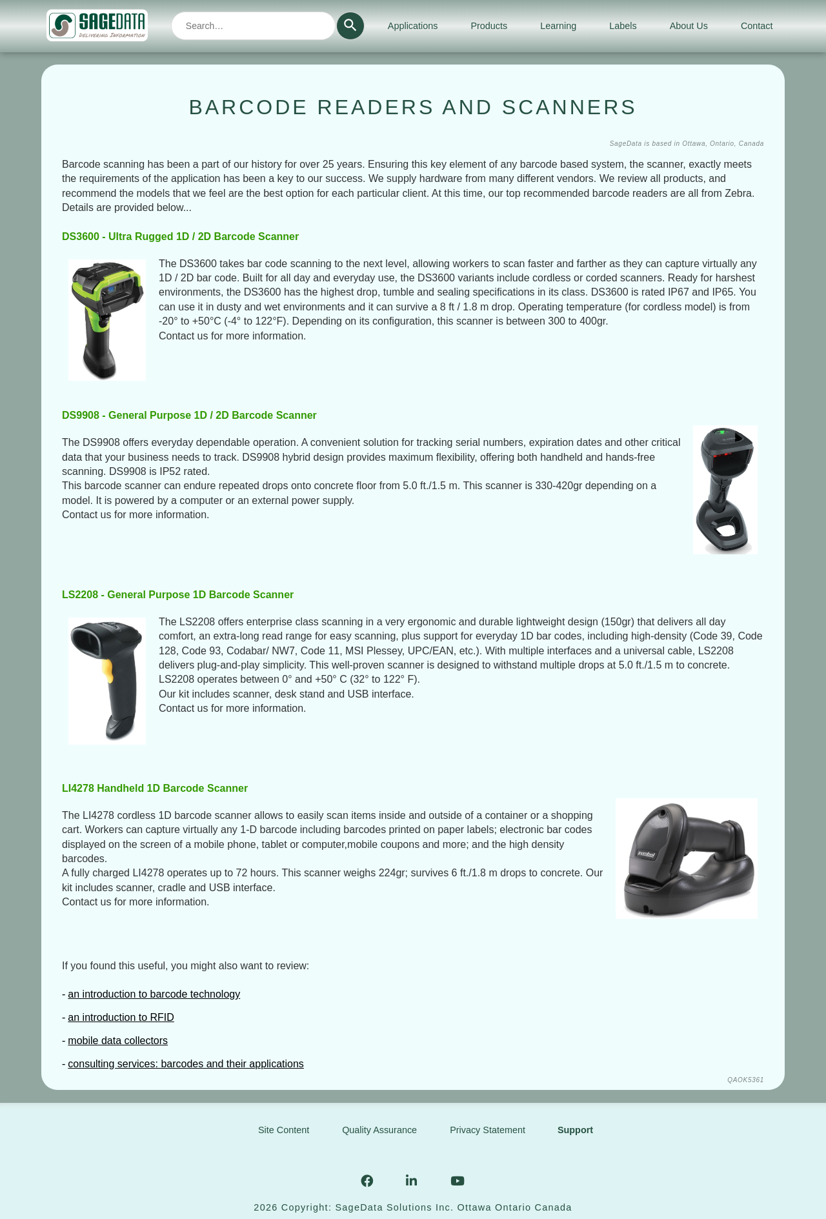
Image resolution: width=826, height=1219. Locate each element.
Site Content (283, 1130)
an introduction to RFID (121, 1017)
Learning (558, 26)
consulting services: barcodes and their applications (186, 1063)
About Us (689, 26)
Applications (413, 26)
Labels (622, 26)
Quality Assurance (379, 1130)
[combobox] (253, 26)
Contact (757, 26)
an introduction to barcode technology (154, 994)
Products (488, 26)
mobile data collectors (118, 1040)
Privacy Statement (487, 1130)
